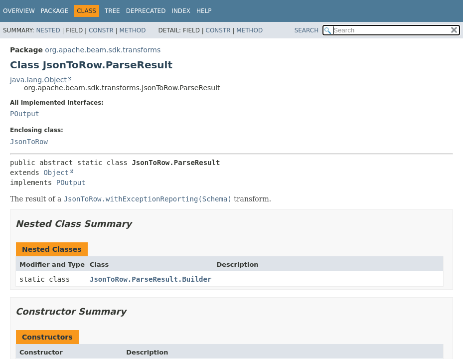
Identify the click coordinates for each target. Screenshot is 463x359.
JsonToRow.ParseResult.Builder (150, 279)
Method (133, 30)
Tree (112, 10)
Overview (19, 10)
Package (54, 10)
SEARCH (307, 30)
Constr (101, 30)
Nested (48, 30)
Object (56, 173)
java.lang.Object (38, 80)
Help (204, 10)
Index (180, 10)
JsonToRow (29, 142)
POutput (24, 114)
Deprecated (146, 10)
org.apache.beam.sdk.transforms (102, 50)
